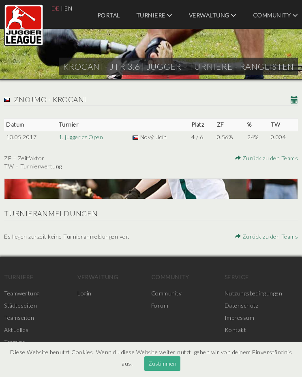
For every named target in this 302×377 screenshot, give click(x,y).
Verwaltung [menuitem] (213, 15)
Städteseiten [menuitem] (20, 305)
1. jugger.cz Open (81, 137)
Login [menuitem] (84, 293)
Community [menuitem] (275, 15)
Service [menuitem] (237, 277)
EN (68, 8)
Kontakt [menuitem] (235, 329)
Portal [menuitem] (108, 15)
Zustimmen (162, 363)
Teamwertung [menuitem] (22, 293)
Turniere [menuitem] (154, 15)
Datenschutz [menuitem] (242, 305)
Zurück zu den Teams (266, 158)
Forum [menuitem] (160, 305)
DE (55, 8)
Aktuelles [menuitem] (16, 329)
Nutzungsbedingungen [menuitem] (254, 293)
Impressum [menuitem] (240, 317)
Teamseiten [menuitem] (19, 317)
